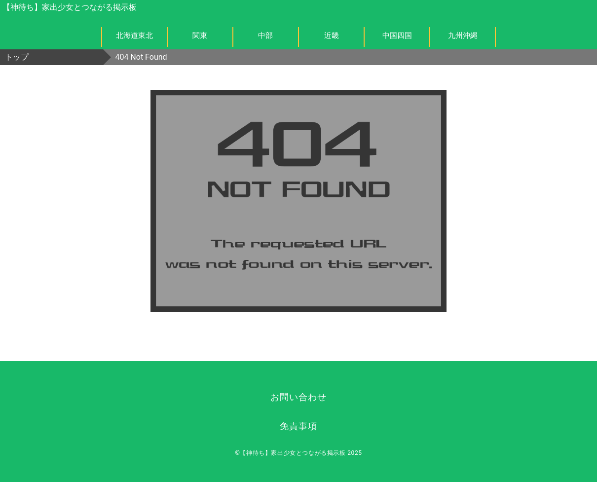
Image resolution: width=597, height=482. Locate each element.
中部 (265, 35)
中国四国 (397, 35)
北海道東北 (134, 35)
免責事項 (298, 426)
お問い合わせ (298, 397)
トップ (17, 57)
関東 (199, 35)
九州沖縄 (463, 35)
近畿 (331, 35)
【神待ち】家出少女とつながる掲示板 (69, 7)
